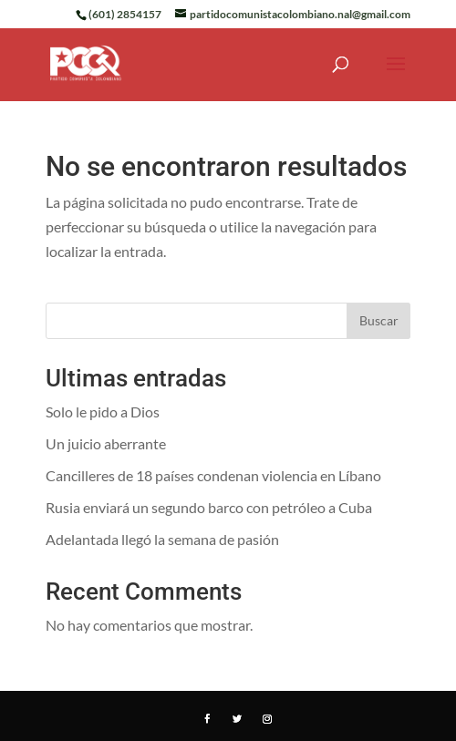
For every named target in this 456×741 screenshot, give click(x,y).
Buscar (379, 320)
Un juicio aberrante (106, 443)
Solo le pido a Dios (103, 411)
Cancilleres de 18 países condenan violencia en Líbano (213, 475)
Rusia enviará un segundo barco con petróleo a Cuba (209, 507)
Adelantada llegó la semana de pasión (162, 539)
